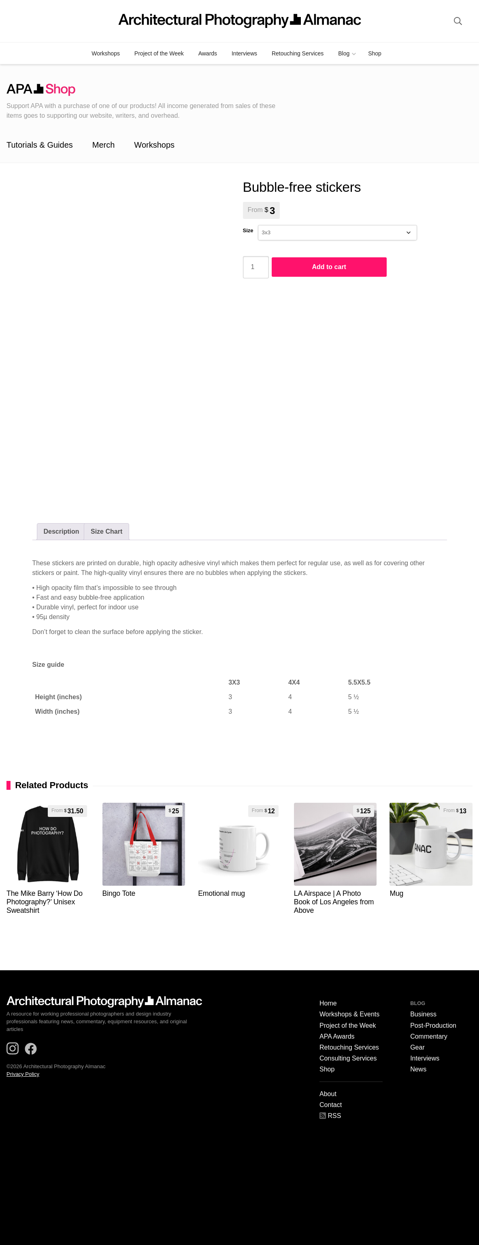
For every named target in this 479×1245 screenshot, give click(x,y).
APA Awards (337, 1036)
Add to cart (329, 266)
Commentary (428, 1036)
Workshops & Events (349, 1014)
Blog (343, 53)
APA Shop (148, 90)
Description (61, 531)
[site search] (458, 21)
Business (423, 1014)
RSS (330, 1116)
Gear (417, 1047)
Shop (374, 53)
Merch (103, 144)
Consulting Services (348, 1058)
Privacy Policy (22, 1074)
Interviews (244, 53)
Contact (330, 1105)
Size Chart (106, 531)
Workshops (106, 53)
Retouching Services (298, 53)
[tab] (61, 531)
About (327, 1094)
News (418, 1069)
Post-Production (433, 1025)
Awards (207, 53)
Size (248, 230)
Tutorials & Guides (39, 144)
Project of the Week (159, 53)
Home (328, 1003)
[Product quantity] (256, 267)
